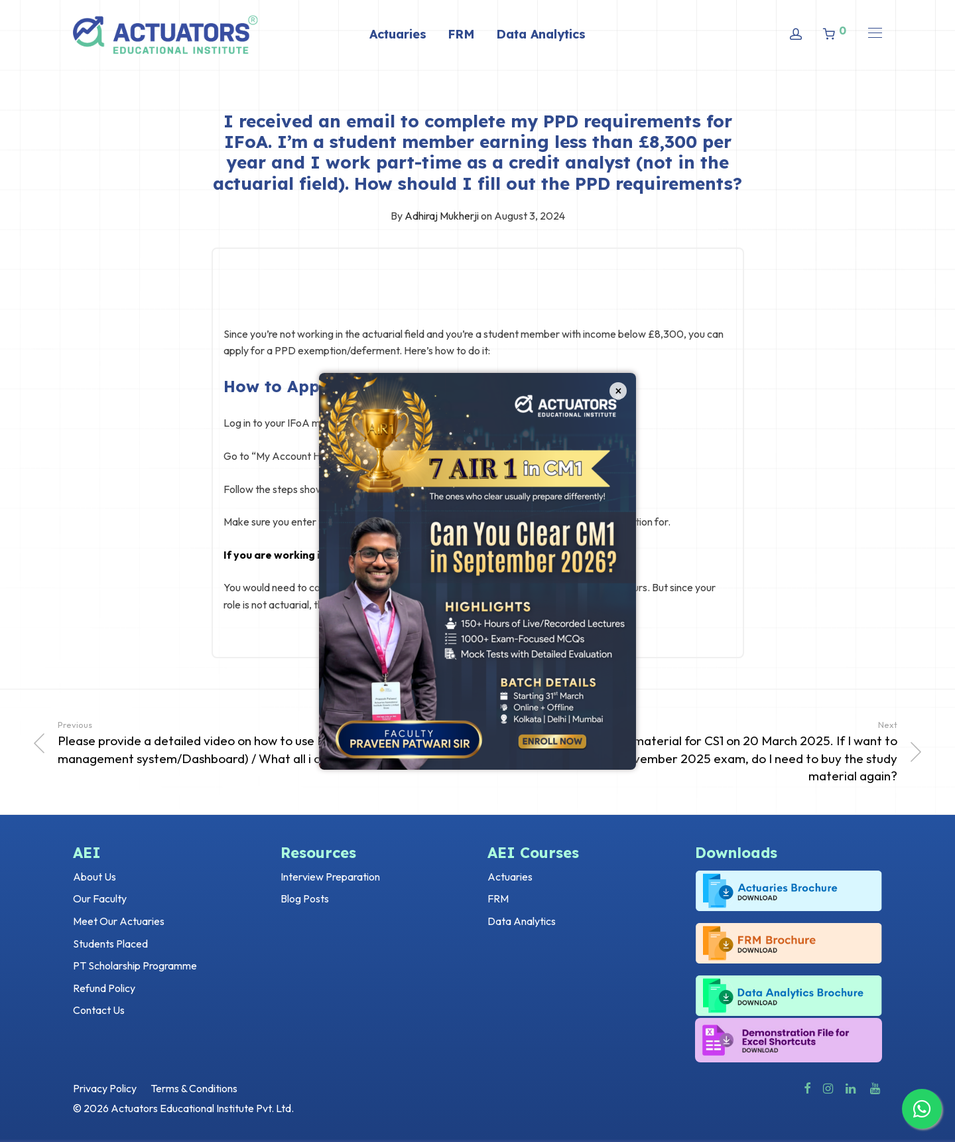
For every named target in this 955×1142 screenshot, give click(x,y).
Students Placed (110, 943)
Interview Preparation (330, 876)
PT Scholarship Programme (135, 965)
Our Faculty (100, 898)
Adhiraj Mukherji (442, 215)
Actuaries (397, 34)
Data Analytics (541, 34)
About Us (94, 876)
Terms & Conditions (194, 1088)
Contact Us (99, 1010)
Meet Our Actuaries (118, 921)
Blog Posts (305, 898)
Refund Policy (104, 988)
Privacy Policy (105, 1088)
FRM (461, 34)
